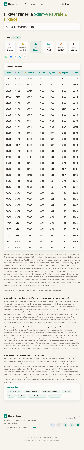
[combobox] (44, 26)
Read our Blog (71, 418)
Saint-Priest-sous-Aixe (38, 396)
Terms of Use (47, 437)
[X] (58, 425)
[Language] (72, 4)
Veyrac (11, 396)
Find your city (33, 427)
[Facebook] (52, 425)
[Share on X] (15, 56)
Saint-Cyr (21, 396)
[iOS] (65, 425)
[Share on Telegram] (20, 56)
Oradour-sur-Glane (31, 391)
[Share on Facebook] (11, 56)
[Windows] (77, 425)
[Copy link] (25, 56)
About (27, 437)
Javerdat (67, 391)
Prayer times (30, 4)
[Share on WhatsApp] (6, 56)
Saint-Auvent (54, 396)
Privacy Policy (36, 437)
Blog (41, 4)
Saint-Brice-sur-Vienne (51, 391)
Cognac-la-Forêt (14, 391)
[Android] (71, 425)
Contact (56, 437)
